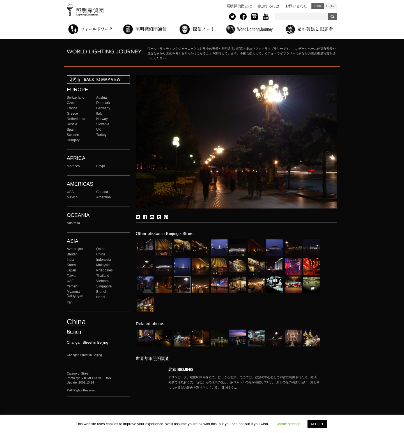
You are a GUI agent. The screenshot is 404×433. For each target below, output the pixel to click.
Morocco (73, 166)
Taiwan (72, 276)
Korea (71, 265)
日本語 (317, 6)
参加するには (268, 6)
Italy (99, 113)
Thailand (102, 276)
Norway (102, 119)
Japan (71, 270)
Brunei (101, 292)
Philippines (104, 270)
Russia (72, 124)
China (100, 254)
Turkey (101, 135)
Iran (70, 302)
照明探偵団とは (239, 6)
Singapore (104, 286)
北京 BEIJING (180, 369)
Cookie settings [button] (288, 424)
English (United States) (330, 6)
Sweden (73, 135)
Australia (73, 223)
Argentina (103, 197)
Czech (71, 103)
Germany (103, 108)
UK (98, 130)
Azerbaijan (75, 249)
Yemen (72, 286)
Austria (101, 97)
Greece (72, 113)
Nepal (100, 297)
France (72, 108)
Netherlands (76, 119)
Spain (71, 130)
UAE (70, 281)
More (244, 382)
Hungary (73, 140)
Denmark (103, 103)
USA (70, 192)
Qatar (100, 249)
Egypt (100, 166)
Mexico (72, 197)
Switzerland (75, 97)
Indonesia (103, 260)
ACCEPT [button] (317, 424)
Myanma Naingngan (75, 294)
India (70, 260)
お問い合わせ (296, 6)
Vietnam (102, 281)
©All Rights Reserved (81, 390)
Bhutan (72, 254)
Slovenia (102, 124)
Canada (102, 192)
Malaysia (103, 265)
